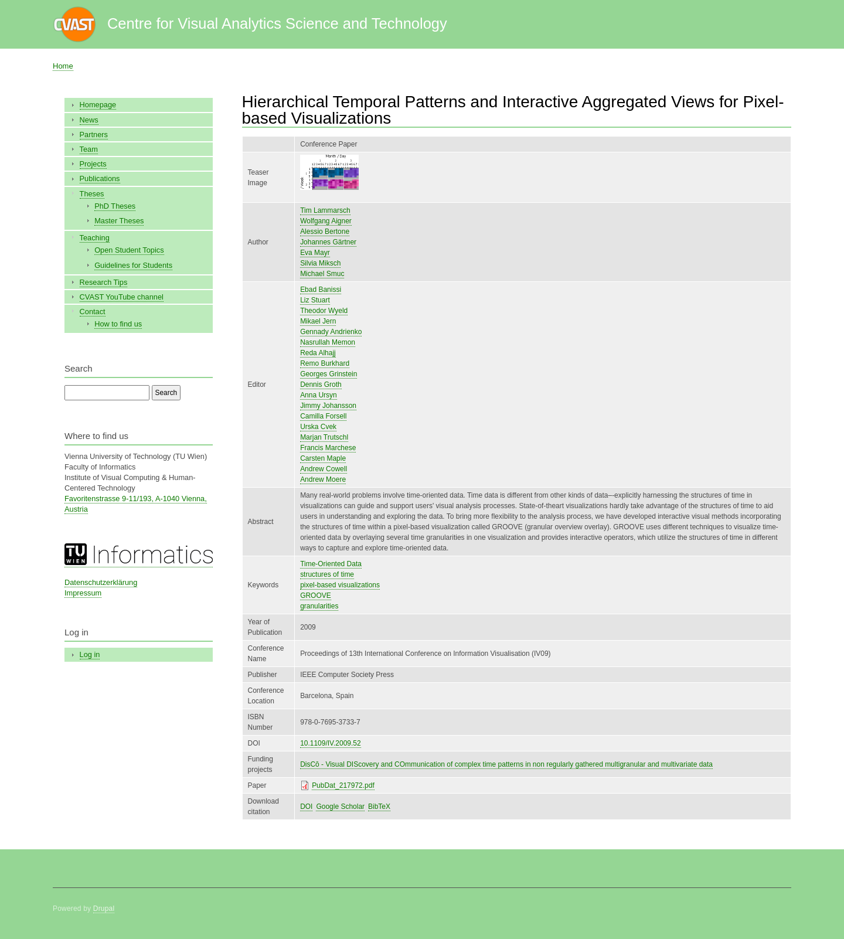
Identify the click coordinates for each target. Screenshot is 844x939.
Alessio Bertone (324, 231)
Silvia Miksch (320, 263)
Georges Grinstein (328, 374)
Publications (100, 178)
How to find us (118, 323)
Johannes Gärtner (328, 242)
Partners (94, 134)
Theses (92, 193)
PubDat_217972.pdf (343, 785)
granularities (319, 606)
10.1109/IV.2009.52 (330, 743)
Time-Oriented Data (331, 564)
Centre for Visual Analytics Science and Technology (277, 23)
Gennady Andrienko (331, 332)
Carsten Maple (323, 458)
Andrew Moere (323, 479)
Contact (93, 311)
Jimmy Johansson (328, 406)
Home (63, 66)
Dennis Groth (321, 384)
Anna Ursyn (318, 395)
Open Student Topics (129, 250)
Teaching (95, 237)
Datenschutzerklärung (100, 582)
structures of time (327, 574)
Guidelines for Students (133, 265)
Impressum (82, 592)
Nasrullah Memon (327, 342)
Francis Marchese (328, 448)
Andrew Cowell (323, 469)
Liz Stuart (315, 300)
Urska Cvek (318, 427)
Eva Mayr (315, 253)
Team (89, 149)
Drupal (104, 908)
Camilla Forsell (323, 416)
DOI (306, 806)
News (89, 119)
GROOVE (315, 595)
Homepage (98, 104)
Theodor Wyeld (324, 311)
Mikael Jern (318, 321)
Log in (90, 654)
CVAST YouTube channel (122, 296)
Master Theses (119, 220)
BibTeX (379, 806)
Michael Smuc (322, 274)
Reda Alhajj (318, 353)
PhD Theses (114, 206)
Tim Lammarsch (325, 210)
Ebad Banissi (320, 289)
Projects (93, 163)
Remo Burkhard (324, 363)
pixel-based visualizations (340, 585)
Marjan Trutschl (324, 437)
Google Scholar (340, 806)
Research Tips (104, 282)
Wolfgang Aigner (326, 221)
